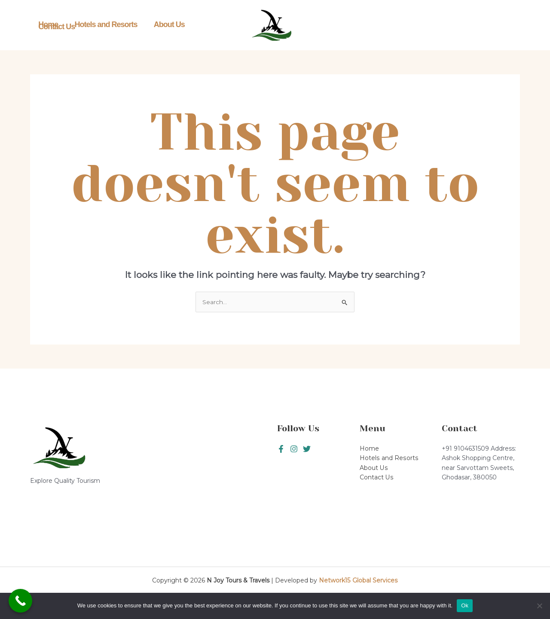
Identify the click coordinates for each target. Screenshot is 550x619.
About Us (160, 25)
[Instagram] (307, 449)
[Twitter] (294, 449)
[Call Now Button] (20, 601)
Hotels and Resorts (100, 25)
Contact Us (207, 25)
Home (46, 25)
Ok (464, 605)
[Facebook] (281, 449)
